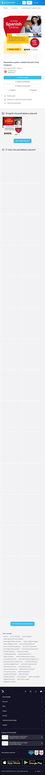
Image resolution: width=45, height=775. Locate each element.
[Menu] (42, 2)
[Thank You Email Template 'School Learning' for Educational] (11, 292)
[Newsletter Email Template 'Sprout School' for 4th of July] (11, 571)
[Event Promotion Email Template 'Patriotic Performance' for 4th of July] (33, 447)
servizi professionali (15, 636)
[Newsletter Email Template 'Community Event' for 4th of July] (11, 540)
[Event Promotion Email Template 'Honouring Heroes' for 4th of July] (11, 478)
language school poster (9, 679)
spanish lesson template (23, 679)
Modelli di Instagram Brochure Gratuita (25, 656)
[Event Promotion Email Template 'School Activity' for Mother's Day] (11, 416)
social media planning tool (9, 666)
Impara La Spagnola (27, 636)
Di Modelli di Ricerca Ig (8, 651)
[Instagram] (30, 691)
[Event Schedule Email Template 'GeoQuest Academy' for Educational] (11, 198)
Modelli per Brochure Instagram (27, 669)
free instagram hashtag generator (30, 649)
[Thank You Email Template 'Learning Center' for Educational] (33, 323)
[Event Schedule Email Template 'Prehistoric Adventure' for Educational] (11, 260)
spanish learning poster (23, 671)
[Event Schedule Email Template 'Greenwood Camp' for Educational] (11, 323)
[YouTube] (41, 691)
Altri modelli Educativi (22, 141)
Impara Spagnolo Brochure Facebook (12, 641)
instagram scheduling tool (24, 654)
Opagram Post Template (22, 651)
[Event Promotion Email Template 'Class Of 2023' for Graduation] (11, 509)
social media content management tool (13, 661)
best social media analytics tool (27, 644)
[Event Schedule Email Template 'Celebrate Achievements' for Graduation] (33, 416)
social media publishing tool (10, 669)
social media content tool (31, 661)
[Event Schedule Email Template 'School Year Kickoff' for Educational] (11, 229)
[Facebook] (25, 691)
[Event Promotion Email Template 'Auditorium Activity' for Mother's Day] (11, 354)
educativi (5, 636)
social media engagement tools (11, 664)
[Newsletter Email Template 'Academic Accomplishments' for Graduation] (33, 509)
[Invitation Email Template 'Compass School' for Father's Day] (11, 385)
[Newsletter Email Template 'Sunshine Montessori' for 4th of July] (33, 602)
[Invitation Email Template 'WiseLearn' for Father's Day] (33, 354)
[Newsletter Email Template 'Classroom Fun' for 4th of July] (33, 540)
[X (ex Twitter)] (36, 691)
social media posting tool (24, 666)
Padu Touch (11, 72)
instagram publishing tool (9, 654)
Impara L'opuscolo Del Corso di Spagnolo (13, 639)
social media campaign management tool (28, 659)
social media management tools (29, 664)
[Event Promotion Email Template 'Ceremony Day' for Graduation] (33, 571)
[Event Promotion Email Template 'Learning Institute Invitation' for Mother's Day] (11, 447)
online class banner (21, 676)
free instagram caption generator (11, 649)
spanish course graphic (34, 676)
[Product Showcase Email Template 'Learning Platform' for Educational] (11, 167)
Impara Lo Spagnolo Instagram (30, 641)
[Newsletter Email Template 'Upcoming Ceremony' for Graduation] (33, 478)
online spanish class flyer (9, 671)
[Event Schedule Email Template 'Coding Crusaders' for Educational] (33, 167)
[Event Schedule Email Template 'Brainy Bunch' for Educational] (33, 292)
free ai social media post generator (11, 646)
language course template (9, 674)
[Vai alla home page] (7, 2)
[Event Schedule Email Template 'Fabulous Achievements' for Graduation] (11, 602)
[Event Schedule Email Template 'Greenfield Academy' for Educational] (33, 229)
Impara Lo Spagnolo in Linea (10, 644)
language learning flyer (9, 676)
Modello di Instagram (8, 656)
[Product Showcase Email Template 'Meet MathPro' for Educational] (33, 198)
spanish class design (24, 674)
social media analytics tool (9, 659)
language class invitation (9, 681)
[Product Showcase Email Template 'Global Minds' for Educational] (33, 260)
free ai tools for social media (29, 646)
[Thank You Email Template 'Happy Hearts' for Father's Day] (33, 385)
